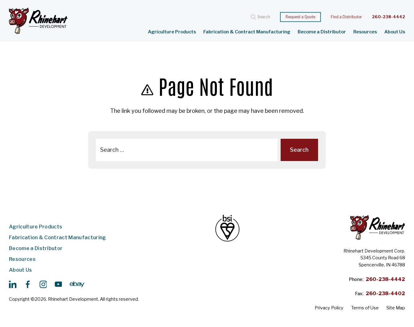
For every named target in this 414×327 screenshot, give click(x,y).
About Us (394, 32)
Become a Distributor (322, 32)
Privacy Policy (329, 308)
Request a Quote (300, 17)
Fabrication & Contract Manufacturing (246, 32)
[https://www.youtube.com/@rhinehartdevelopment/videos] (58, 284)
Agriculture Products (172, 32)
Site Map (395, 308)
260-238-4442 (388, 17)
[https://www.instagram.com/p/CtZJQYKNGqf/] (43, 284)
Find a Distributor (346, 17)
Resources (365, 32)
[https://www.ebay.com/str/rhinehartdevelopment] (77, 284)
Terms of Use (365, 308)
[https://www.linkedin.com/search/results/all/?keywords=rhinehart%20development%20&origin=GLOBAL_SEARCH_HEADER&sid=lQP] (12, 284)
